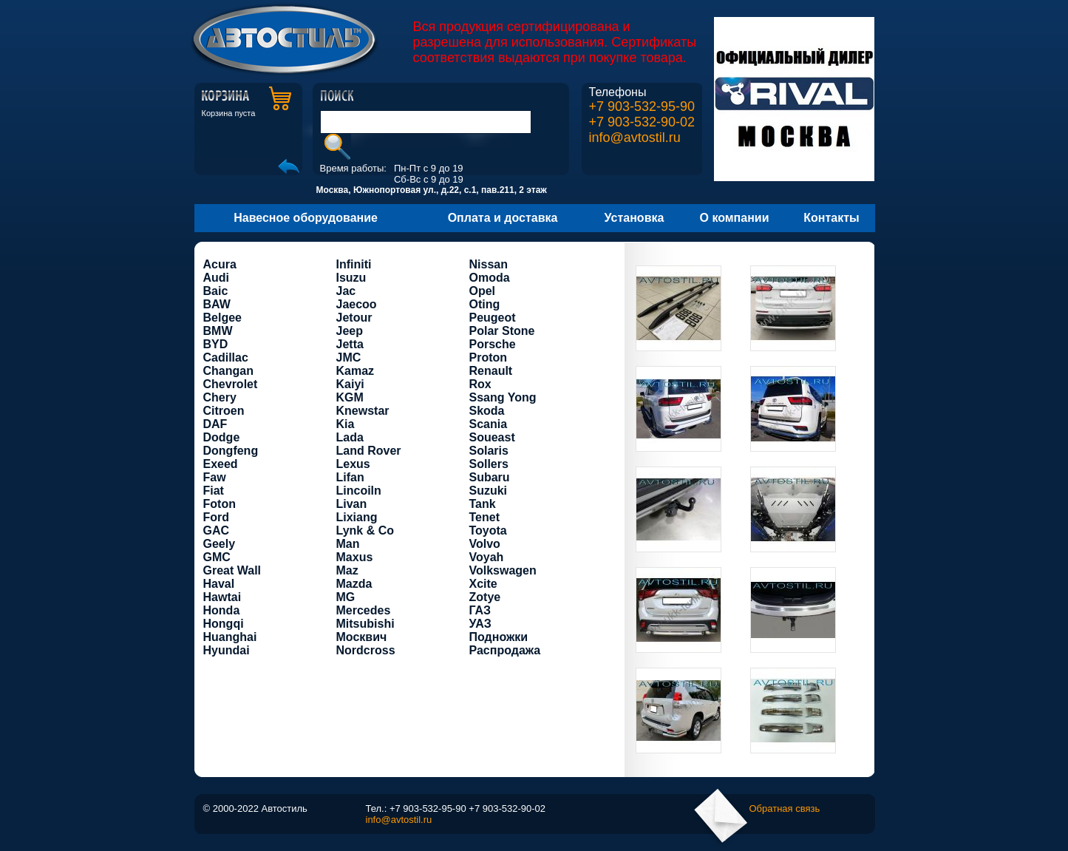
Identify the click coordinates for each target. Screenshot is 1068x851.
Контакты (831, 217)
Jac (346, 291)
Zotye (485, 597)
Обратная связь (784, 808)
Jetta (350, 344)
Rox (480, 384)
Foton (219, 504)
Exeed (220, 464)
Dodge (221, 437)
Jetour (354, 317)
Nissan (488, 264)
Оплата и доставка (503, 217)
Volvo (484, 544)
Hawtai (222, 597)
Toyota (488, 530)
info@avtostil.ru (635, 137)
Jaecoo (356, 304)
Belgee (222, 317)
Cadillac (225, 357)
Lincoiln (358, 490)
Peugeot (492, 317)
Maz (347, 570)
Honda (221, 610)
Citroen (224, 410)
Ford (216, 517)
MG (346, 597)
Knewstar (363, 410)
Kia (345, 424)
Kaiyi (350, 384)
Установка (634, 217)
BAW (217, 304)
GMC (217, 557)
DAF (215, 424)
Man (348, 544)
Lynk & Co (365, 530)
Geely (219, 544)
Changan (228, 371)
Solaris (489, 450)
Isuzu (351, 277)
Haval (219, 583)
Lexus (353, 464)
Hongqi (223, 623)
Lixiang (357, 517)
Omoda (489, 277)
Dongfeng (231, 450)
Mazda (354, 583)
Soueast (492, 437)
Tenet (484, 517)
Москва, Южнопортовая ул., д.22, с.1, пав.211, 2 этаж (431, 190)
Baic (215, 291)
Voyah (486, 557)
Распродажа (505, 650)
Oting (484, 304)
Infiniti (354, 264)
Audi (216, 277)
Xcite (483, 583)
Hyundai (226, 650)
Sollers (489, 464)
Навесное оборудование (306, 217)
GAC (216, 530)
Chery (220, 397)
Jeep (349, 331)
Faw (214, 477)
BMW (218, 331)
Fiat (213, 490)
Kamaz (355, 371)
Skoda (487, 410)
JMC (348, 357)
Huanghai (230, 637)
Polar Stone (502, 331)
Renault (491, 371)
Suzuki (488, 490)
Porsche (492, 344)
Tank (482, 504)
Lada (350, 437)
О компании (734, 217)
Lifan (350, 477)
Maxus (354, 557)
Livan (351, 504)
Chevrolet (230, 384)
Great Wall (232, 570)
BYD (215, 344)
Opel (482, 291)
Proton (488, 357)
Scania (488, 424)
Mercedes (363, 610)
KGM (350, 397)
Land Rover (368, 450)
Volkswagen (503, 570)
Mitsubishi (365, 623)
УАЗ (480, 623)
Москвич (361, 637)
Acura (220, 264)
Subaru (489, 477)
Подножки (498, 637)
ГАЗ (480, 610)
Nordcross (365, 650)
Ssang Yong (503, 397)
